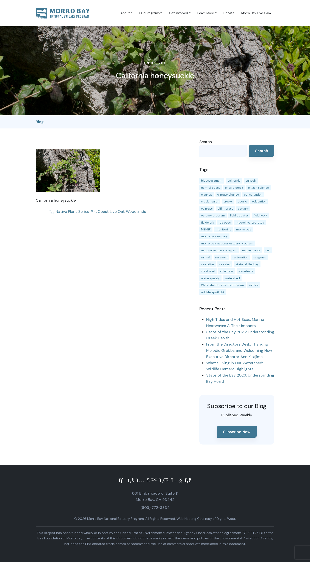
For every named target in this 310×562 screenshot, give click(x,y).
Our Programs (149, 13)
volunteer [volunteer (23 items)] (226, 271)
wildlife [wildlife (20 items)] (254, 285)
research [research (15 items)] (221, 257)
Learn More (205, 13)
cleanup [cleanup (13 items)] (206, 194)
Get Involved (178, 13)
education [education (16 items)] (259, 201)
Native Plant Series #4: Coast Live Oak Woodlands (98, 211)
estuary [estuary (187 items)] (243, 208)
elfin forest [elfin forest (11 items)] (225, 208)
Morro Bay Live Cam (256, 13)
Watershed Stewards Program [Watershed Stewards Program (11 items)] (222, 285)
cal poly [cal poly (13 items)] (251, 180)
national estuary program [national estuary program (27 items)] (219, 250)
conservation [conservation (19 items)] (253, 194)
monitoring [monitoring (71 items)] (223, 229)
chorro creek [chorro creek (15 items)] (234, 188)
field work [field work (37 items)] (260, 215)
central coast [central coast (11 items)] (210, 188)
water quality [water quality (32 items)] (210, 278)
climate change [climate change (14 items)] (228, 194)
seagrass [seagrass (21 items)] (259, 257)
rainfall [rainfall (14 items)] (205, 257)
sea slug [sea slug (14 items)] (225, 264)
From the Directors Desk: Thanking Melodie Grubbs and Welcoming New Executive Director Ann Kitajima (239, 350)
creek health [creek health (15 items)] (210, 201)
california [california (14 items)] (234, 180)
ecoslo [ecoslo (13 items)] (242, 201)
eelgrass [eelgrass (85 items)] (207, 208)
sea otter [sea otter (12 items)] (207, 264)
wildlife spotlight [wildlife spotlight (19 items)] (212, 292)
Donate (228, 13)
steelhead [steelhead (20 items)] (208, 271)
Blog (40, 121)
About (125, 13)
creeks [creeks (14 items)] (228, 201)
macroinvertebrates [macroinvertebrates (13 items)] (250, 222)
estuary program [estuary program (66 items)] (213, 215)
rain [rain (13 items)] (268, 250)
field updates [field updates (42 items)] (239, 215)
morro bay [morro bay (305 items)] (243, 229)
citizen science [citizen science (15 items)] (258, 188)
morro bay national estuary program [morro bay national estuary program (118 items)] (227, 243)
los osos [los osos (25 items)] (225, 222)
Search (205, 141)
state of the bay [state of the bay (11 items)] (247, 264)
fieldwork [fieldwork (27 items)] (207, 222)
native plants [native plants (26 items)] (251, 250)
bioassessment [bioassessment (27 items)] (212, 180)
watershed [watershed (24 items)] (232, 278)
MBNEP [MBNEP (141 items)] (206, 229)
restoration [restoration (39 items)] (240, 257)
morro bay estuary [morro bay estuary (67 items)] (214, 236)
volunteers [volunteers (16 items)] (245, 271)
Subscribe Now (236, 431)
